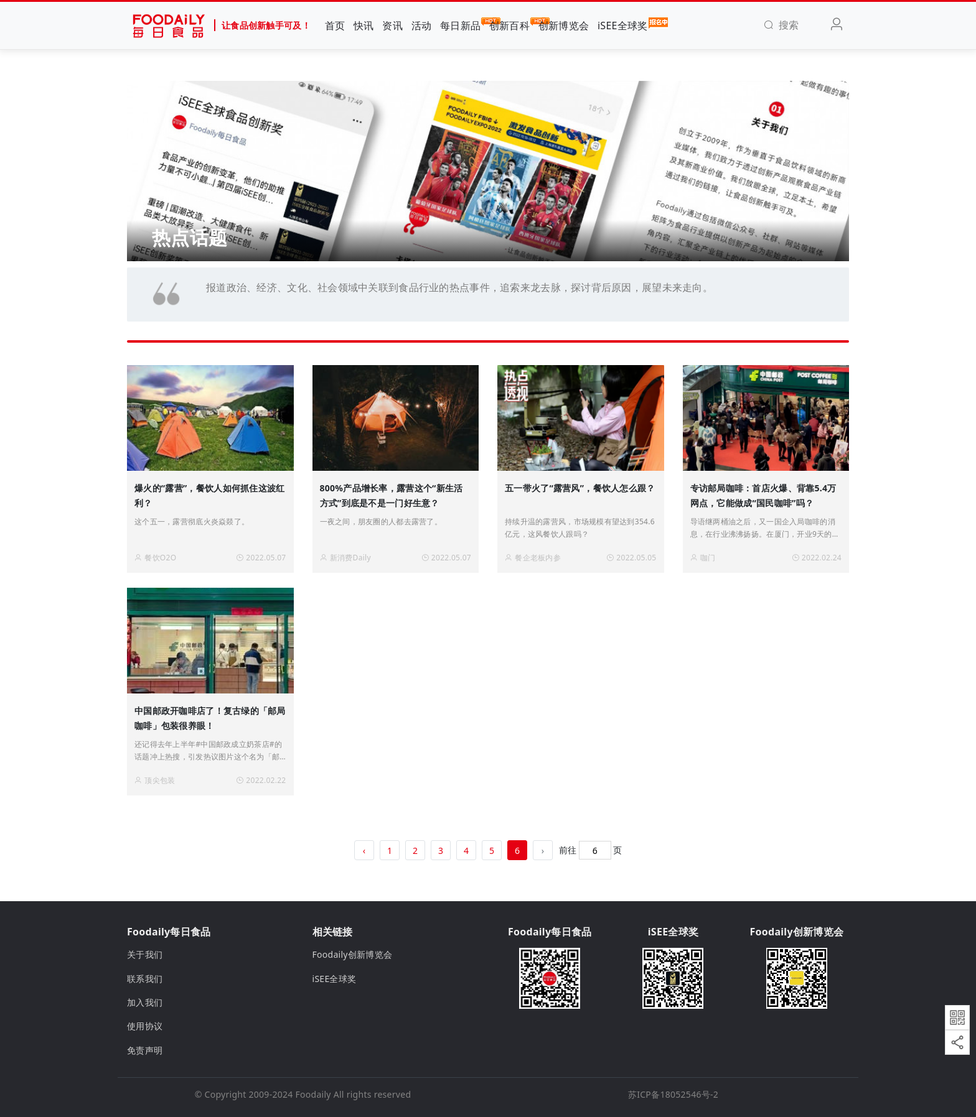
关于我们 (144, 954)
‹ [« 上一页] (364, 850)
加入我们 (144, 1002)
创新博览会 (563, 25)
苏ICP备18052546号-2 (673, 1094)
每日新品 (460, 24)
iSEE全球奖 (623, 24)
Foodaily (313, 1094)
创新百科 (509, 24)
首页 (335, 25)
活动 (421, 25)
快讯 (364, 25)
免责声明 (144, 1050)
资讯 (392, 25)
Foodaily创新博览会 (352, 954)
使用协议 (144, 1026)
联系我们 (144, 979)
